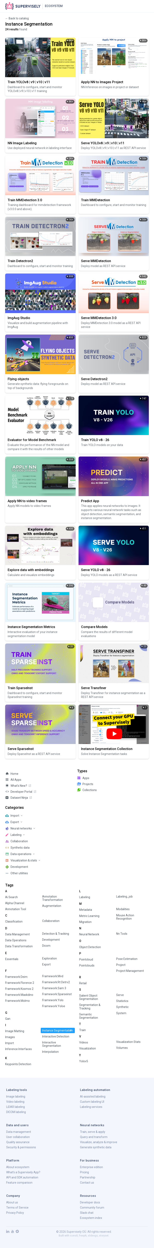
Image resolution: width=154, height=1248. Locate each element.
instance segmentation (57, 1030)
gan (7, 1018)
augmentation (51, 905)
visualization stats (128, 1041)
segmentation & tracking (89, 1006)
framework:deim (16, 976)
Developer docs (90, 1202)
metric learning (89, 916)
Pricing (84, 1172)
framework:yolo (52, 1000)
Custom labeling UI (92, 1101)
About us (12, 1202)
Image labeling (15, 1096)
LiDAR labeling (15, 1106)
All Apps (13, 779)
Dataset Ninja (18, 797)
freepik (83, 1235)
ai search (11, 897)
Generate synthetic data (95, 1147)
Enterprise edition (91, 1167)
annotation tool (15, 909)
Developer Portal (21, 791)
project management (130, 970)
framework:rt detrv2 (56, 982)
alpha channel (14, 903)
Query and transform (93, 1137)
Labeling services (91, 1106)
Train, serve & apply (92, 1131)
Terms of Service (17, 1207)
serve (120, 995)
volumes (122, 1047)
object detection (90, 947)
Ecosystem (54, 6)
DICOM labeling (16, 1112)
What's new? (18, 785)
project (120, 964)
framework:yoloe (53, 1006)
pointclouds (86, 965)
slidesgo (93, 1235)
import (9, 1043)
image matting (14, 1031)
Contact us (87, 1182)
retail (83, 983)
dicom (46, 945)
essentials (11, 959)
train (82, 1030)
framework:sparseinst (57, 994)
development (51, 939)
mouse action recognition (125, 917)
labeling (84, 897)
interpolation (50, 1051)
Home (11, 773)
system (121, 1013)
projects (85, 784)
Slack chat (86, 1212)
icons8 (74, 1235)
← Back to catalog (17, 18)
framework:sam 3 (54, 988)
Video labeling (15, 1101)
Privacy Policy (15, 1212)
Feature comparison (19, 1182)
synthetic (122, 1007)
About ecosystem (17, 1167)
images (10, 1037)
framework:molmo (17, 1000)
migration (85, 922)
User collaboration (18, 1137)
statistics (122, 1001)
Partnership (87, 1177)
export (46, 964)
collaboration (51, 921)
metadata (85, 909)
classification (14, 921)
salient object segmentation (88, 997)
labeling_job (124, 896)
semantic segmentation (88, 1016)
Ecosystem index (91, 1218)
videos (83, 1042)
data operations (15, 940)
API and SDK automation (22, 1177)
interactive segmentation (51, 1044)
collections (87, 790)
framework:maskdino (19, 994)
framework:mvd (52, 976)
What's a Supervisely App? (23, 1172)
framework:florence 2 (19, 982)
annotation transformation (52, 898)
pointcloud (86, 959)
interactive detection (55, 1036)
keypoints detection (18, 1064)
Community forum (92, 1207)
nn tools (121, 933)
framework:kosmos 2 (19, 988)
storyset (104, 1235)
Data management (18, 1131)
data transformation (19, 946)
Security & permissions (21, 1147)
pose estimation (126, 959)
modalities (123, 909)
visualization (87, 1048)
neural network (89, 934)
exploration (49, 958)
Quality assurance (18, 1142)
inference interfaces (18, 1049)
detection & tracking (55, 933)
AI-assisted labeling (92, 1096)
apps (83, 778)
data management (17, 934)
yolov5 (83, 1061)
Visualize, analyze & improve (98, 1142)
